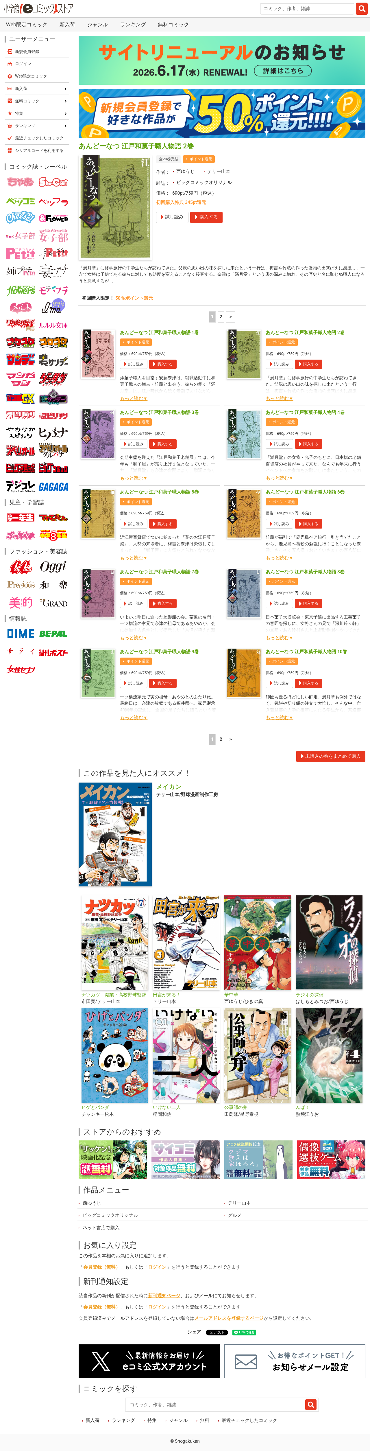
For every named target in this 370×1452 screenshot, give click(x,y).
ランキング (133, 24)
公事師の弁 (235, 1108)
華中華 (231, 995)
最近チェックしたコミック (249, 1421)
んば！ (303, 1108)
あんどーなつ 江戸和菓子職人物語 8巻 (305, 572)
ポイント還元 (201, 159)
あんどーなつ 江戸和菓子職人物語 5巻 (159, 493)
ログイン (157, 1267)
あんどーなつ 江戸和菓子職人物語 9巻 (159, 652)
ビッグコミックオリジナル (204, 182)
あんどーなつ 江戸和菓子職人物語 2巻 (305, 333)
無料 (204, 1421)
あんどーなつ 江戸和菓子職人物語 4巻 (305, 413)
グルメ (235, 1216)
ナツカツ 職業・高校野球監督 (114, 995)
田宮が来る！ (167, 995)
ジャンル (97, 24)
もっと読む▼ (133, 399)
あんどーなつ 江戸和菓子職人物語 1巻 (159, 333)
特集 (152, 1421)
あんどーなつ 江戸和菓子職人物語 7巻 (159, 572)
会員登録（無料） (101, 1267)
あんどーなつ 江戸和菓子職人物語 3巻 (159, 413)
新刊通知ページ (164, 1296)
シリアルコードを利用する (39, 150)
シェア (194, 1332)
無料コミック (173, 24)
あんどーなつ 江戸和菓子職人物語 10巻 (306, 652)
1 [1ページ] (212, 317)
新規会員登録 (27, 51)
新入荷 (67, 24)
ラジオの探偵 (309, 995)
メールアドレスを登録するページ (229, 1319)
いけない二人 (167, 1108)
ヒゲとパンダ (95, 1108)
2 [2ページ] (221, 317)
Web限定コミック (26, 24)
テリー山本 (218, 171)
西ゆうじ (185, 171)
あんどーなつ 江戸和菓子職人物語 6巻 (305, 493)
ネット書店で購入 (101, 1228)
